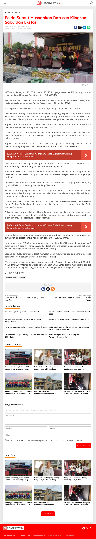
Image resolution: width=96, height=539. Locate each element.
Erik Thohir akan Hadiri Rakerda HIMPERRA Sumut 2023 (69, 313)
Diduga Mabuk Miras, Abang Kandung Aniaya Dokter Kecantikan (75, 368)
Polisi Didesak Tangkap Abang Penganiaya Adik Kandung (46, 368)
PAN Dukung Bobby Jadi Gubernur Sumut (22, 312)
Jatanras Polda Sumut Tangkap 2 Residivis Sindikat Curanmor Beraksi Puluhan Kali (77, 392)
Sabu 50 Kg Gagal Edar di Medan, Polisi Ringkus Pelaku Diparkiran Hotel (69, 328)
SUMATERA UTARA (16, 28)
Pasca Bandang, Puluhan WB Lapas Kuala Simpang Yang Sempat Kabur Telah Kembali (17, 368)
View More (48, 513)
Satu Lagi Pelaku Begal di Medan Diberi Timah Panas (70, 297)
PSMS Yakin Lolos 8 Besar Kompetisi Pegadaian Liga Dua (25, 297)
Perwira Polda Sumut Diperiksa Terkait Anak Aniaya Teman (23, 320)
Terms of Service (54, 535)
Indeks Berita (69, 535)
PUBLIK (7, 28)
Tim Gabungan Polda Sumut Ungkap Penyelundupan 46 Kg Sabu (64, 336)
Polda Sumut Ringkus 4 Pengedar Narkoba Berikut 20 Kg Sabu (26, 336)
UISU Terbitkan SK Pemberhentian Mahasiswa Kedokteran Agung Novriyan (46, 392)
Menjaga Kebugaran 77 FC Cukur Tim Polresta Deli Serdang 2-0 (18, 392)
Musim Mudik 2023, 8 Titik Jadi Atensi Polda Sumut (69, 319)
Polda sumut (11, 278)
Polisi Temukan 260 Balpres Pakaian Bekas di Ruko (26, 327)
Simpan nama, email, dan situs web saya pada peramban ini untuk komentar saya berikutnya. (44, 440)
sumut (22, 278)
